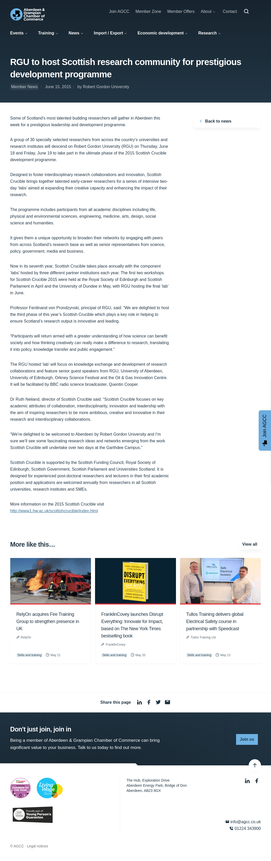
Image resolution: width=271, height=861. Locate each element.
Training (46, 33)
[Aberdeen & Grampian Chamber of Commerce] (27, 14)
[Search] (246, 11)
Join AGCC (119, 11)
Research (207, 33)
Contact (230, 11)
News (74, 33)
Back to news (214, 121)
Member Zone (148, 11)
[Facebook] (257, 781)
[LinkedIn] (247, 781)
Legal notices (37, 846)
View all (249, 544)
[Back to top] (255, 765)
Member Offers (180, 11)
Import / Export (108, 33)
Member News (24, 87)
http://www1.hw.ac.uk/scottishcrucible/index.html (54, 511)
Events (17, 33)
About (206, 11)
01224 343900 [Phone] (245, 828)
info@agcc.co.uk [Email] (243, 822)
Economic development (161, 33)
